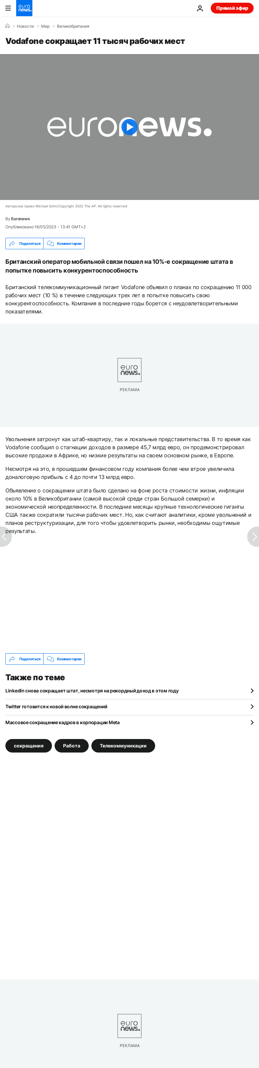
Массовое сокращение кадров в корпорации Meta (62, 722)
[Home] (7, 26)
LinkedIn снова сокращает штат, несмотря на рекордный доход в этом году (91, 690)
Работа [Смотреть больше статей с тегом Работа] (71, 745)
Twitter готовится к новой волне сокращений (56, 706)
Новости (25, 26)
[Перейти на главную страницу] (24, 8)
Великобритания (73, 26)
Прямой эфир (232, 8)
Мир (45, 26)
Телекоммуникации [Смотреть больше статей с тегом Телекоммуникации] (123, 745)
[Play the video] (129, 127)
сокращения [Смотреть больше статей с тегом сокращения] (29, 745)
